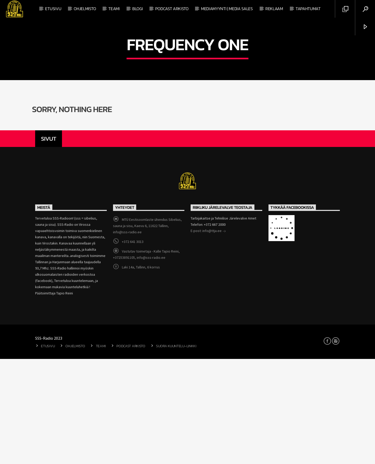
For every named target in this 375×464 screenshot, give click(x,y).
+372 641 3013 (132, 346)
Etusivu (53, 8)
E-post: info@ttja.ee (208, 336)
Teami (114, 8)
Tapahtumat (308, 8)
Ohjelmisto (85, 8)
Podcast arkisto (171, 8)
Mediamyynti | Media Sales (227, 8)
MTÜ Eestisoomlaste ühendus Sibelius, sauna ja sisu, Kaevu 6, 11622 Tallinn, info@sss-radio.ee (147, 330)
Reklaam (274, 8)
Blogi (137, 8)
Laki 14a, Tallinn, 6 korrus (141, 372)
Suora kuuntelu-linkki (176, 451)
